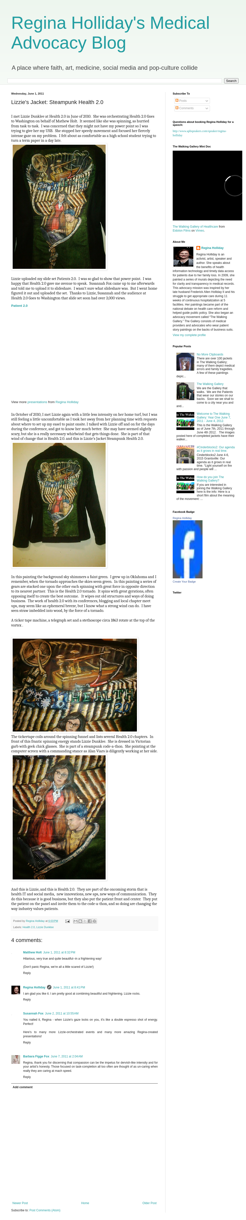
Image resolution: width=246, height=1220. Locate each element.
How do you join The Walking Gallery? (210, 478)
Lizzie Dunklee (45, 927)
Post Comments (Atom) (44, 1210)
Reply (27, 973)
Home (85, 1203)
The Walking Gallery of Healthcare (195, 226)
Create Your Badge (184, 581)
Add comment (23, 1087)
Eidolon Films (182, 230)
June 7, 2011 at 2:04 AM (66, 1056)
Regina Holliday (67, 402)
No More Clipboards (210, 354)
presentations (37, 402)
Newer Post (20, 1203)
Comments (184, 108)
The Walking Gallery (210, 384)
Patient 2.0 (19, 306)
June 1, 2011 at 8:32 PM (59, 952)
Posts (181, 101)
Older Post (149, 1203)
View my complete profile (189, 335)
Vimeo (200, 230)
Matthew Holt (32, 952)
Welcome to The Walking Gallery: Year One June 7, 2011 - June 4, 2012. (214, 417)
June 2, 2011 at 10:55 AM (62, 1013)
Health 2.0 (29, 927)
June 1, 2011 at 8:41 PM (69, 987)
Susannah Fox (33, 1013)
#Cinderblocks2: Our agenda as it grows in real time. (216, 449)
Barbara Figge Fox (36, 1056)
